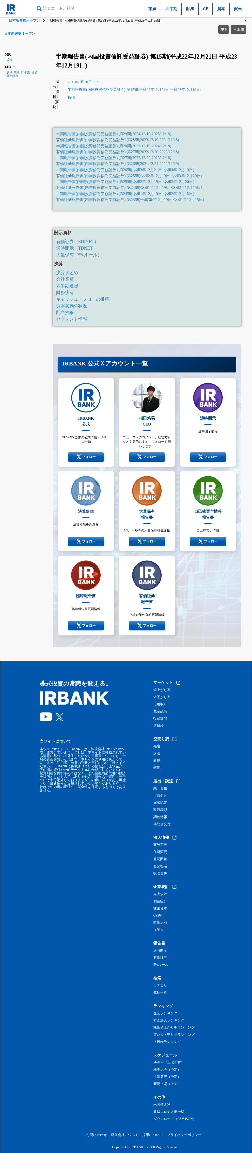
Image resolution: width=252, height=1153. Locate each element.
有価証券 (160, 957)
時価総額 (160, 922)
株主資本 (160, 908)
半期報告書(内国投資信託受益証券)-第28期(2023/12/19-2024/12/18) (113, 146)
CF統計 (158, 915)
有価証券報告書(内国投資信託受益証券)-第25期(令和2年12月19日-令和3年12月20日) (129, 176)
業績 (152, 9)
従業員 (158, 930)
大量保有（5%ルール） (79, 254)
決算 (9, 72)
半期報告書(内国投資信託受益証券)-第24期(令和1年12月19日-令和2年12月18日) (125, 194)
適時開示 (160, 950)
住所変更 (160, 852)
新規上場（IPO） (166, 1084)
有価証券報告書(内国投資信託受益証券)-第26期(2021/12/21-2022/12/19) (117, 164)
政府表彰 (160, 810)
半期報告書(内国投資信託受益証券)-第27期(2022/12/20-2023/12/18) (113, 158)
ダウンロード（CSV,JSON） (174, 1119)
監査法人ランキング (168, 1020)
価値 (34, 72)
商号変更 (160, 845)
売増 (156, 746)
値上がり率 (162, 690)
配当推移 (65, 312)
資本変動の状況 (71, 305)
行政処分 (160, 795)
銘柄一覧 (160, 992)
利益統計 (160, 901)
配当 (238, 9)
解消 (156, 768)
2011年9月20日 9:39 (83, 82)
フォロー (86, 457)
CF (205, 9)
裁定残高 (160, 711)
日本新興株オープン (24, 20)
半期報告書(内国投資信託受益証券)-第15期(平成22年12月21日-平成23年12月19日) (134, 89)
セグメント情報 (71, 319)
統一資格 (160, 788)
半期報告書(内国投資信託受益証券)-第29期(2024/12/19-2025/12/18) (113, 134)
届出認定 (160, 803)
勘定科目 (12, 76)
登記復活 (160, 866)
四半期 (171, 9)
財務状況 (65, 292)
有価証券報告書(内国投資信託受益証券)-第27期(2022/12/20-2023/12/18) (117, 152)
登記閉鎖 (160, 859)
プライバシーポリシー (184, 1135)
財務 (190, 9)
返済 (156, 753)
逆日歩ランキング (167, 1042)
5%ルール (160, 965)
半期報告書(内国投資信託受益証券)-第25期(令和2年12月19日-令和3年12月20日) (125, 182)
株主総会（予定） (167, 1069)
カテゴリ (160, 985)
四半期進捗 (67, 285)
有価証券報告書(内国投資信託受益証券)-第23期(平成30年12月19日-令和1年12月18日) (130, 200)
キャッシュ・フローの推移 (82, 299)
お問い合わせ (96, 1135)
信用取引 (160, 704)
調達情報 (160, 817)
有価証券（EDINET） (77, 241)
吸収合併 (160, 873)
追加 (238, 29)
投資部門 (160, 718)
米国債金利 (162, 1104)
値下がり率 (162, 697)
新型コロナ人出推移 (168, 1112)
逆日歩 (158, 725)
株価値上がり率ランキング (174, 1027)
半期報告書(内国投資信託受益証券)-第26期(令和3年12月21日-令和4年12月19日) (125, 170)
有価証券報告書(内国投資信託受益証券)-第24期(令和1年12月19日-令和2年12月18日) (129, 187)
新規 (156, 760)
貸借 (9, 60)
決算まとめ (67, 272)
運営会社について (124, 1135)
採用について (152, 1135)
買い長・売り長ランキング (174, 1035)
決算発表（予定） (167, 1077)
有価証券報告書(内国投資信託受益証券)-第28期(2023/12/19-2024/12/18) (117, 140)
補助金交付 (162, 824)
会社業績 (65, 279)
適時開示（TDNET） (76, 248)
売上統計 (160, 894)
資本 (221, 9)
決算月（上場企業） (168, 1062)
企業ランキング (165, 1013)
